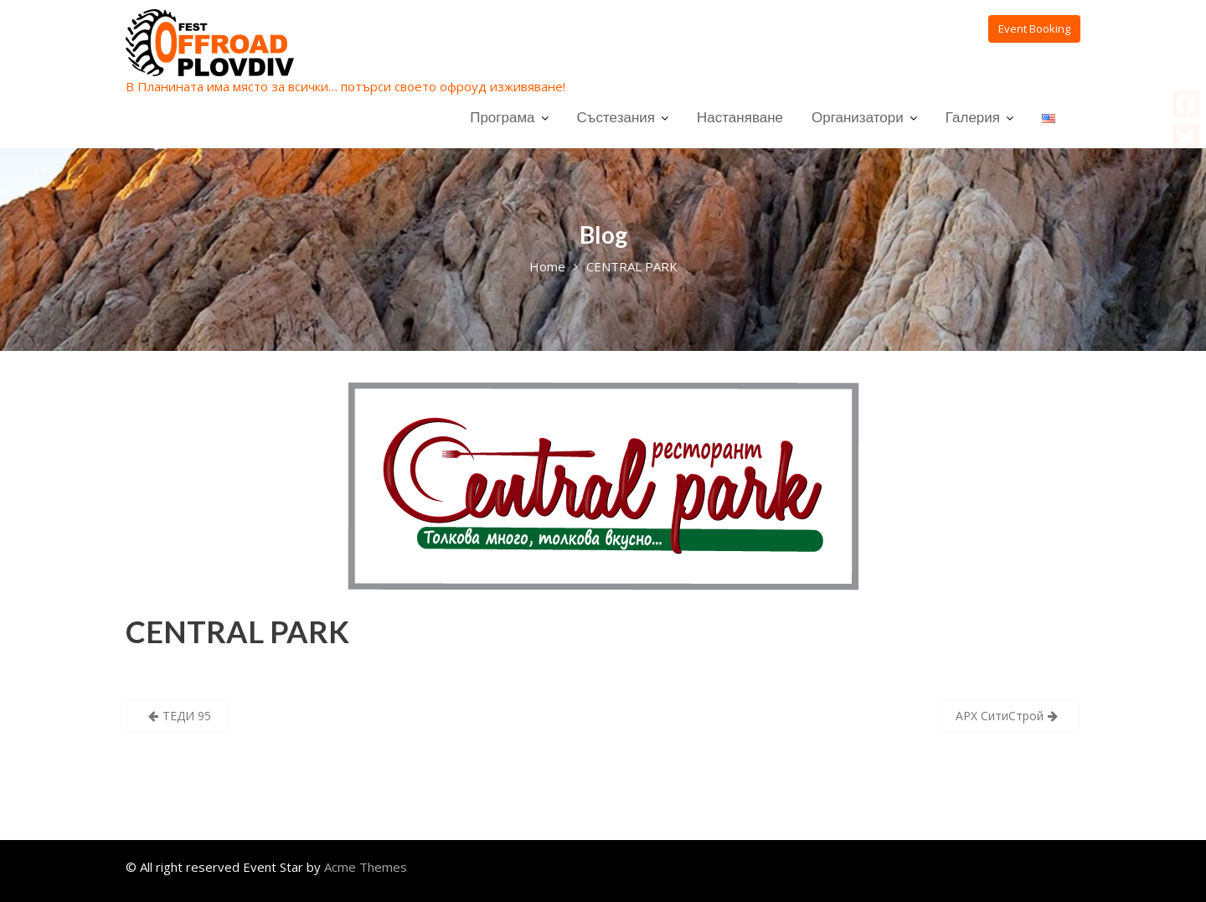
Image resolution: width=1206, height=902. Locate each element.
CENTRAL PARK (237, 631)
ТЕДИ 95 (186, 716)
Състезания (616, 117)
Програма (502, 117)
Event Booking (1034, 28)
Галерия (973, 117)
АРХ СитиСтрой (1000, 716)
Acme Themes (365, 866)
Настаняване (740, 117)
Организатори (858, 117)
